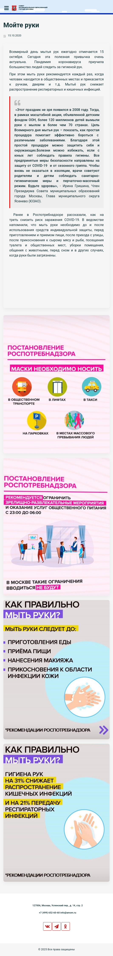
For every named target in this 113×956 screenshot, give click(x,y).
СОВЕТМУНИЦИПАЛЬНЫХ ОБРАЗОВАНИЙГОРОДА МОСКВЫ (33, 7)
